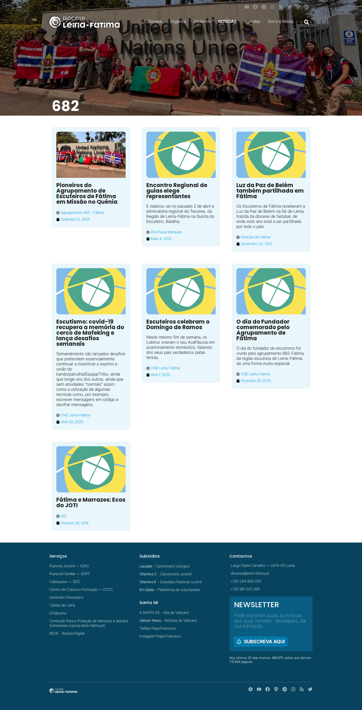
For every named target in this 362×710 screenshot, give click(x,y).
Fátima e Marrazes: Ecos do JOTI (90, 502)
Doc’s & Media (282, 21)
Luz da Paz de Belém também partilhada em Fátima (270, 190)
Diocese (155, 21)
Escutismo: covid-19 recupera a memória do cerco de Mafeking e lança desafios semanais (90, 333)
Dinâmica (203, 21)
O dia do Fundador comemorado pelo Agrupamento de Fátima (263, 330)
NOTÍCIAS (228, 21)
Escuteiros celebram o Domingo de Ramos (178, 324)
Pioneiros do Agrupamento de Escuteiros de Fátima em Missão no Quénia (87, 193)
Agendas (253, 21)
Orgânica (179, 21)
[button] (307, 22)
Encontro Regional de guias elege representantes (176, 190)
